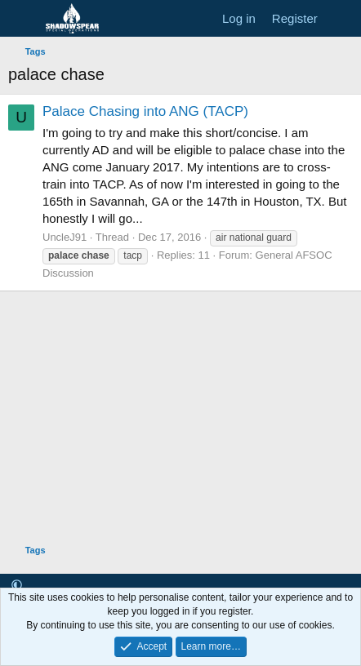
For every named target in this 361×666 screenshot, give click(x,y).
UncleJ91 (64, 237)
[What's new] (342, 18)
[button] (16, 585)
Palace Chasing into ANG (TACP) (145, 111)
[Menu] (22, 18)
